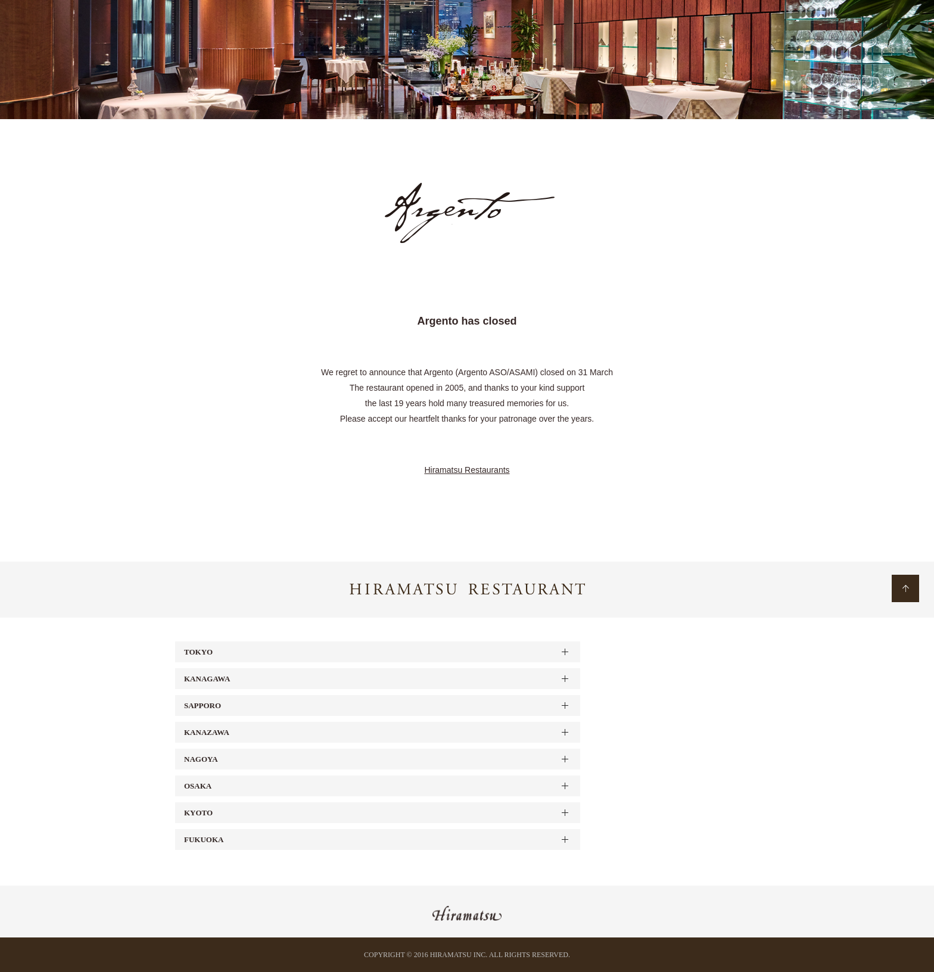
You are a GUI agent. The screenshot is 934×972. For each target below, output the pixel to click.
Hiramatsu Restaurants (466, 470)
